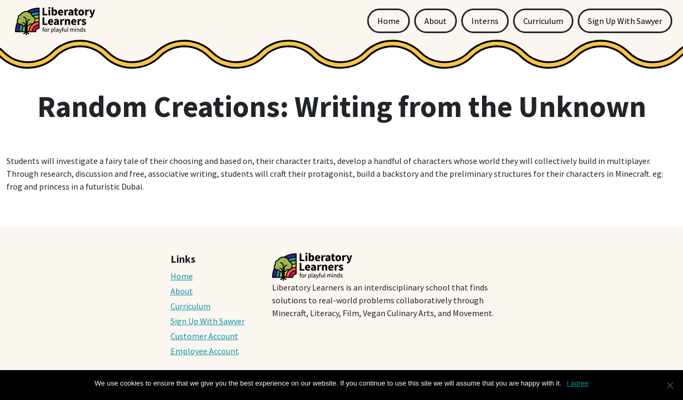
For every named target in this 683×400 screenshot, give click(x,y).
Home (388, 20)
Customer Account (204, 336)
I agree (577, 383)
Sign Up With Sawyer (625, 20)
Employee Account (204, 351)
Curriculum (543, 20)
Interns (485, 20)
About (435, 20)
